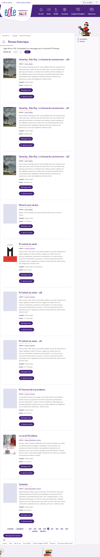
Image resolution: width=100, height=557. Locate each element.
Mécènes (52, 543)
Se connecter (83, 39)
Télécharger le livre (26, 90)
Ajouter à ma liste (27, 96)
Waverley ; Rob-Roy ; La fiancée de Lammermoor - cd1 (44, 107)
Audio (49, 14)
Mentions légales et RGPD (40, 543)
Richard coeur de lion (28, 204)
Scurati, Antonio (30, 248)
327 (35, 529)
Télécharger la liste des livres (13, 535)
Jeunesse (64, 14)
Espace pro (92, 14)
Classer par (7, 52)
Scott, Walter (29, 64)
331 (52, 529)
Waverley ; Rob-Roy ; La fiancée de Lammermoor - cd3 (44, 59)
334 (66, 529)
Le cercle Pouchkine (28, 435)
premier (10, 529)
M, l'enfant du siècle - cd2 (30, 292)
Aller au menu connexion (24, 2)
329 (44, 529)
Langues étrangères (78, 14)
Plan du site (17, 543)
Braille (56, 14)
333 (61, 529)
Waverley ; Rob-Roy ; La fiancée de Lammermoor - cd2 (44, 156)
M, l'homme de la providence (32, 389)
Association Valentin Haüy (65, 543)
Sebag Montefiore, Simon (33, 440)
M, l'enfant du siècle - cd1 (30, 341)
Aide (10, 543)
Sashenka (23, 484)
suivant (35, 531)
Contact (4, 543)
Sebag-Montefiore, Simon (33, 489)
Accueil (15, 35)
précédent (19, 529)
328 (39, 529)
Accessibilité (27, 543)
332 (57, 529)
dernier (43, 531)
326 (30, 529)
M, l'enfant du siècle (28, 244)
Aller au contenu (7, 2)
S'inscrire (82, 41)
